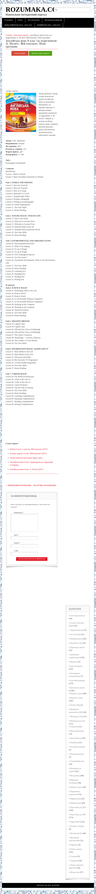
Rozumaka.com (35, 9)
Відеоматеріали (76, 639)
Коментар (19, 513)
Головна (8, 20)
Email (17, 543)
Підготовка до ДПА (78, 807)
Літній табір (75, 705)
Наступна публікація (45, 485)
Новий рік (74, 742)
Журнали (74, 662)
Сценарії (73, 861)
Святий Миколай (77, 761)
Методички (74, 776)
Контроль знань (76, 698)
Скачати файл (20, 53)
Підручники (75, 822)
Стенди (73, 856)
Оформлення (75, 799)
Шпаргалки (75, 872)
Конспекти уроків (77, 688)
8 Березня (74, 727)
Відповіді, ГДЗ (76, 643)
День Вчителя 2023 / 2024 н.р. (18, 25)
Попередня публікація (18, 485)
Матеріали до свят (77, 721)
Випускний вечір (77, 731)
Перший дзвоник (77, 754)
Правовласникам (53, 20)
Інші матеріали (76, 666)
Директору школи (77, 647)
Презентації (75, 833)
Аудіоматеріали (76, 630)
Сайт (16, 551)
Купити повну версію (40, 53)
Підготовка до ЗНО (78, 815)
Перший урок (75, 803)
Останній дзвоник (77, 747)
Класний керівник (77, 680)
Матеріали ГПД (76, 717)
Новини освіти (76, 787)
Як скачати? (34, 20)
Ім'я (16, 535)
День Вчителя (75, 738)
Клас (20, 20)
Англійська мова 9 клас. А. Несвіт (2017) (26, 469)
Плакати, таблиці (77, 826)
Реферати (74, 845)
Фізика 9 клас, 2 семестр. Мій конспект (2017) (29, 449)
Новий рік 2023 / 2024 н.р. (49, 25)
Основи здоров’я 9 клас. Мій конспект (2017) (28, 453)
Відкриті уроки (76, 693)
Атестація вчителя (77, 616)
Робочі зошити (76, 849)
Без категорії (75, 634)
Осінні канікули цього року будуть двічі (26, 458)
